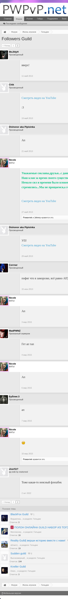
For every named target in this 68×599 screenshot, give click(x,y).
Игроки (29, 18)
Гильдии (37, 519)
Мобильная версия (11, 593)
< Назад (6, 45)
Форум (19, 19)
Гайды (40, 18)
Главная (8, 18)
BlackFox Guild (19, 514)
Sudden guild (18, 553)
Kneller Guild (18, 566)
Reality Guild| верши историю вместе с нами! (38, 540)
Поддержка (52, 18)
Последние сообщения (15, 23)
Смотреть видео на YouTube (39, 97)
